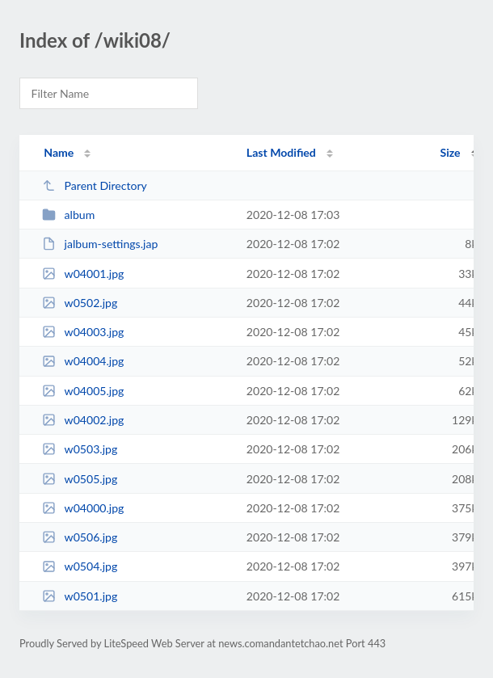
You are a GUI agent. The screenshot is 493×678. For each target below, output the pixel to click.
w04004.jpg (83, 361)
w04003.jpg (83, 332)
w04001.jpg (83, 273)
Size (450, 152)
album (68, 214)
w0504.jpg (79, 566)
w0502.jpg (79, 303)
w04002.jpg (83, 420)
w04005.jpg (83, 391)
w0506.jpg (79, 537)
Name (59, 152)
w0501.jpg (79, 596)
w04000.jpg (83, 508)
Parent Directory (94, 185)
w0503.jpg (79, 449)
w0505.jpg (79, 479)
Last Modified (281, 152)
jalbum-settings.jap (100, 244)
